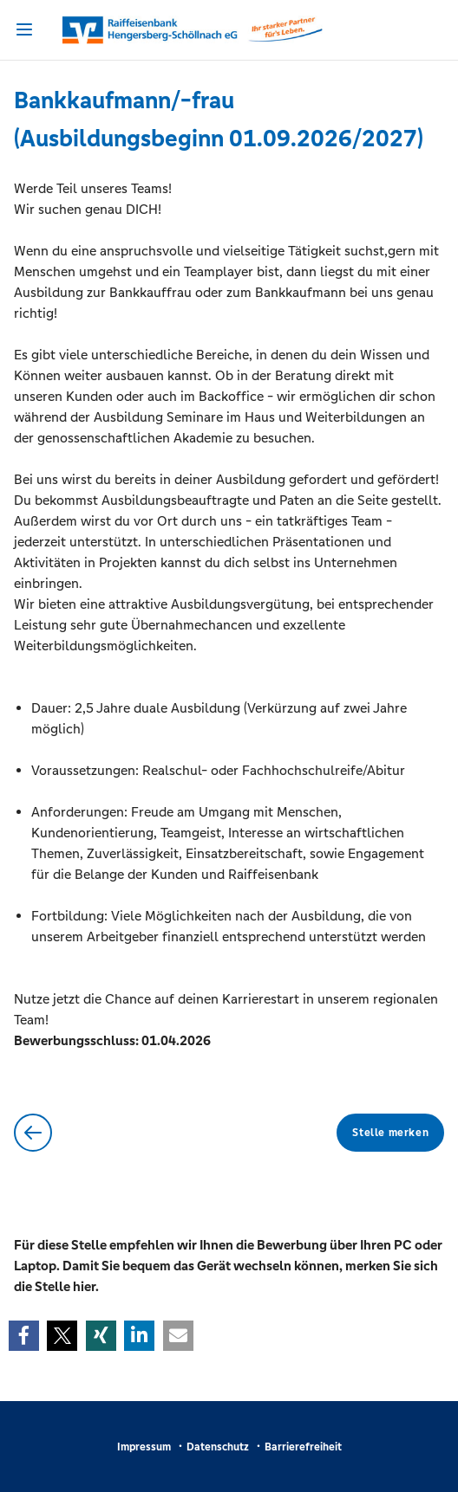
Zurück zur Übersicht (33, 1133)
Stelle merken (390, 1133)
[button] (24, 1336)
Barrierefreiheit (303, 1447)
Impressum (144, 1447)
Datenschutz (217, 1447)
